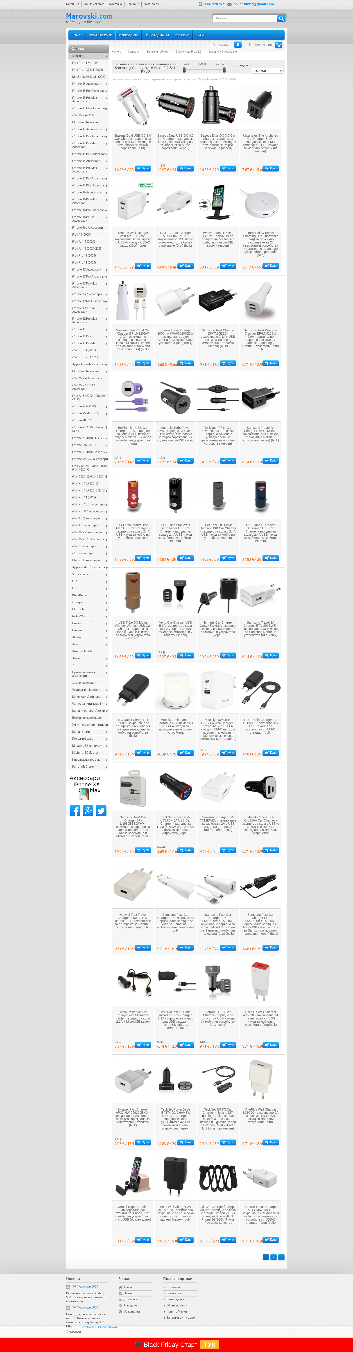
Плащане (130, 1305)
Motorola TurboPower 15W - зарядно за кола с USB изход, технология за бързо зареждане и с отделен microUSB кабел (175, 434)
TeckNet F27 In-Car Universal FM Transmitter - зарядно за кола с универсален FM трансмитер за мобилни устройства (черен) (217, 435)
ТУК (209, 1344)
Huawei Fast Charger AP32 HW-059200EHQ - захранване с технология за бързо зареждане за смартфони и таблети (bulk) (133, 1117)
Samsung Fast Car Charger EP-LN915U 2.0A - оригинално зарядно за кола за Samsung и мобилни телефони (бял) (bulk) (175, 922)
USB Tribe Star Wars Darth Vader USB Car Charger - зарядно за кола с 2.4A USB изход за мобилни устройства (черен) (175, 533)
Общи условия (177, 1305)
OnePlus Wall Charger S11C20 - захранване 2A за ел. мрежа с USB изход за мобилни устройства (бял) (260, 1116)
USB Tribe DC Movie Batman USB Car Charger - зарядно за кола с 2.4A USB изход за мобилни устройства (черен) (218, 531)
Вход (238, 44)
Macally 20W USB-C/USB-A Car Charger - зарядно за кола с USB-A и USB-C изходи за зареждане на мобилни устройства (260, 825)
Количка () (263, 44)
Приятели (173, 1287)
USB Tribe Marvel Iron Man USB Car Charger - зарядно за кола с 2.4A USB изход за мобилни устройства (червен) (133, 531)
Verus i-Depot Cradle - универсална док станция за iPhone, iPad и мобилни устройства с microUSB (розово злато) (133, 1213)
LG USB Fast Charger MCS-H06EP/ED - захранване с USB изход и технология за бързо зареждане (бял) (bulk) (175, 239)
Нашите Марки (177, 1311)
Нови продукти (100, 35)
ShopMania (88, 1327)
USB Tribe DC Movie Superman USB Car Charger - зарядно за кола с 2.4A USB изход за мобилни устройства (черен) (261, 533)
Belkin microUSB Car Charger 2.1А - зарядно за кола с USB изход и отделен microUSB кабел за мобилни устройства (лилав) (133, 435)
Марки (200, 35)
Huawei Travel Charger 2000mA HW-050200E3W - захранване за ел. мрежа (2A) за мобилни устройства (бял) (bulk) (175, 336)
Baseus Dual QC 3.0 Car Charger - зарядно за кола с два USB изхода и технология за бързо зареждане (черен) (218, 142)
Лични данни (175, 1299)
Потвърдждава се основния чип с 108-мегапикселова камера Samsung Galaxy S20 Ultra (85, 1320)
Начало (77, 35)
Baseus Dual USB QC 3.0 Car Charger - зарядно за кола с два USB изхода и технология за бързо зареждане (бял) (133, 142)
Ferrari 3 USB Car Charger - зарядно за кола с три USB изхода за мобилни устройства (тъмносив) (218, 1018)
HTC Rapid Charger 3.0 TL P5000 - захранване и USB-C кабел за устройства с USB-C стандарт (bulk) (260, 726)
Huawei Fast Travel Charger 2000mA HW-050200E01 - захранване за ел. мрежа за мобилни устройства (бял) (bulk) (133, 921)
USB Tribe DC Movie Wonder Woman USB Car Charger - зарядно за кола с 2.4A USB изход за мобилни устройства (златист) (133, 630)
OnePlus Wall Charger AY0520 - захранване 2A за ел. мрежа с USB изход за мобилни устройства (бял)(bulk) (260, 1018)
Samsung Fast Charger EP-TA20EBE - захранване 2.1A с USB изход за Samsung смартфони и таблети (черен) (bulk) (218, 338)
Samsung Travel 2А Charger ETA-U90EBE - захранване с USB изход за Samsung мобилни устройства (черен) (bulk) (260, 434)
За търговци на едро (181, 1318)
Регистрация (222, 44)
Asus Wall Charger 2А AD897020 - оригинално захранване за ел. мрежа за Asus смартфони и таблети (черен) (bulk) (175, 1213)
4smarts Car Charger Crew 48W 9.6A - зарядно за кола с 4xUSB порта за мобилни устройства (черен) (218, 629)
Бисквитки (174, 1293)
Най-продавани (157, 35)
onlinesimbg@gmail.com (253, 4)
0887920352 (214, 4)
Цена (202, 63)
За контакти (132, 1311)
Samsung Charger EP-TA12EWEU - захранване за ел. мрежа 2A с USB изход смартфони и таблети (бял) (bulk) (218, 823)
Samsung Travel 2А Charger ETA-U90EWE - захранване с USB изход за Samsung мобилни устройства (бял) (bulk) (260, 629)
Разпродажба (128, 35)
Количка (278, 44)
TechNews (182, 35)
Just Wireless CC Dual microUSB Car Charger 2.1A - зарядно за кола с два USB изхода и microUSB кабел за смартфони (175, 1020)
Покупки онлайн (107, 1327)
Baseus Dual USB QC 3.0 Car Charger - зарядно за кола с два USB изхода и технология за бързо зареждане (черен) (175, 142)
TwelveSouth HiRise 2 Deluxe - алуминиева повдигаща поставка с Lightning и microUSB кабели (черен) (218, 239)
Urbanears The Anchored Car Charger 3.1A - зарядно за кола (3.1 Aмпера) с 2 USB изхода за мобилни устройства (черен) (260, 143)
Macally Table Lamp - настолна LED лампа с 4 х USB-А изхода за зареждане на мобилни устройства (175, 726)
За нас (128, 1293)
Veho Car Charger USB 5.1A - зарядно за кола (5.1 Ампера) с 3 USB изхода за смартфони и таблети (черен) (175, 629)
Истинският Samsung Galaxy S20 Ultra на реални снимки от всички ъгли (86, 1297)
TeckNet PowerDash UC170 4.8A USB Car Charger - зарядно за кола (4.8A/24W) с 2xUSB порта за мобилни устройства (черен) (175, 825)
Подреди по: (241, 65)
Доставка (130, 1299)
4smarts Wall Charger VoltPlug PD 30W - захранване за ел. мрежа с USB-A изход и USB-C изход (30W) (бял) (133, 239)
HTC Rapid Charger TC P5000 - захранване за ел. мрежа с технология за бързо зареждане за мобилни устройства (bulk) (133, 727)
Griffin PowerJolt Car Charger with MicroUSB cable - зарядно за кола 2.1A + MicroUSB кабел (133, 1016)
